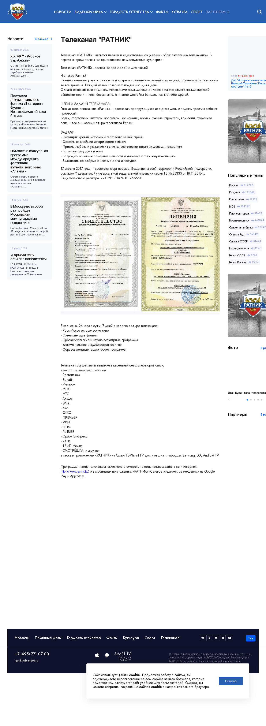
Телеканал (170, 638)
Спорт (196, 12)
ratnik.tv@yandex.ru (26, 660)
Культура (179, 12)
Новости (62, 12)
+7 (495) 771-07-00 (32, 654)
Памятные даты (48, 638)
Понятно (230, 681)
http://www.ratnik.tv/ (74, 471)
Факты (162, 12)
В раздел (41, 39)
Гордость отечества (84, 638)
